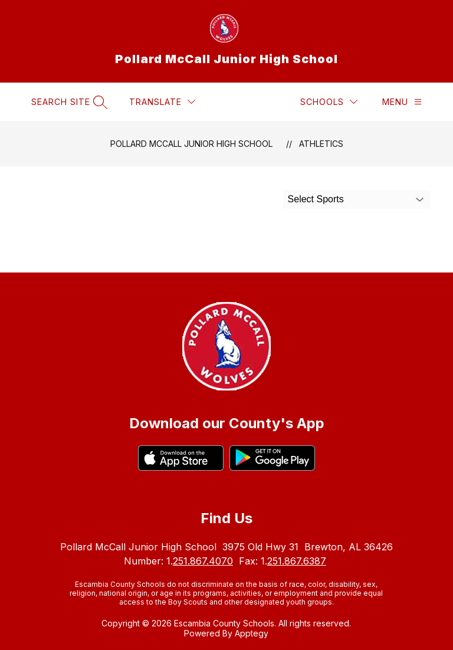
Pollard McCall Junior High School (191, 144)
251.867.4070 (203, 561)
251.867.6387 (296, 561)
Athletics (321, 144)
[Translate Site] (162, 101)
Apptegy (251, 633)
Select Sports (316, 199)
